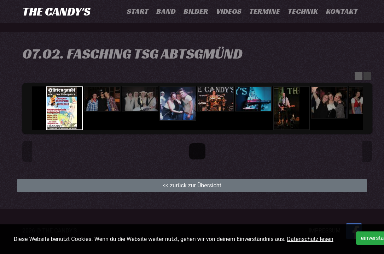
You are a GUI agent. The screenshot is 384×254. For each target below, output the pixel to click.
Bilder (196, 11)
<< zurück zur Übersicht (192, 185)
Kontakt (342, 11)
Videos (229, 11)
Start (138, 11)
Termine (264, 11)
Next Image (367, 151)
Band (166, 11)
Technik (303, 11)
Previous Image (27, 151)
